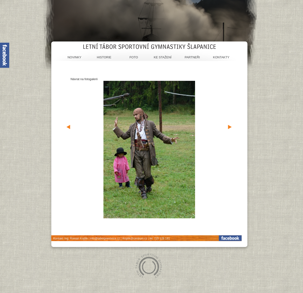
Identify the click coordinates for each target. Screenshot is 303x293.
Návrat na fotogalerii (84, 79)
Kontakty (221, 57)
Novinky (74, 57)
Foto (133, 57)
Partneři (192, 57)
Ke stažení (163, 57)
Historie (104, 57)
